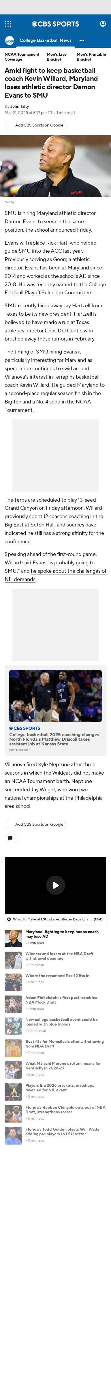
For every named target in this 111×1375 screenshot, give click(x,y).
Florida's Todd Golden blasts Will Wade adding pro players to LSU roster (62, 1132)
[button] (82, 40)
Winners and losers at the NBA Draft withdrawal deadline (59, 956)
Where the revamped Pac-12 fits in (57, 975)
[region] (55, 885)
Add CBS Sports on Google (39, 125)
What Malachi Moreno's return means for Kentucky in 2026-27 (63, 1066)
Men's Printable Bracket (91, 57)
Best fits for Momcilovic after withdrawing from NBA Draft (64, 1044)
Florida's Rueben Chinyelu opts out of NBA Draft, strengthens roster (65, 1110)
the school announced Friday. (58, 230)
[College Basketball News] (45, 40)
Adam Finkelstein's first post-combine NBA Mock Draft (61, 1000)
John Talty (19, 106)
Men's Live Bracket (57, 57)
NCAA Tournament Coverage (22, 57)
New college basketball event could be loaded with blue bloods (61, 1022)
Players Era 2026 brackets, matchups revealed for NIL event (59, 1088)
